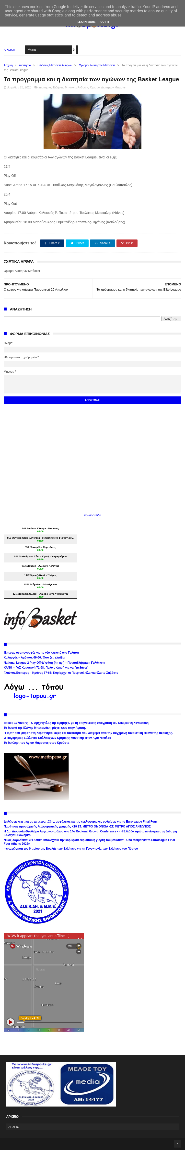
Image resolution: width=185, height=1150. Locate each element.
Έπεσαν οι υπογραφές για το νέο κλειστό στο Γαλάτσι (41, 652)
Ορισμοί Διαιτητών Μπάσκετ (97, 65)
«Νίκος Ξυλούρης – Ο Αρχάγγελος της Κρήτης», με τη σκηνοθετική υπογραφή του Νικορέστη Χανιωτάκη (76, 723)
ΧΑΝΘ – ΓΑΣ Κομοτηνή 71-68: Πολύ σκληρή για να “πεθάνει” (46, 667)
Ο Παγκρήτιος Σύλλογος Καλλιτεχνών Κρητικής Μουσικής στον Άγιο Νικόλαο (57, 738)
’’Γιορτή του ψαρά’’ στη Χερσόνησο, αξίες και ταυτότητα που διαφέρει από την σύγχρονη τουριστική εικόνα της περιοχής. (88, 733)
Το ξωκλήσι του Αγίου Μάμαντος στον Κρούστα (36, 742)
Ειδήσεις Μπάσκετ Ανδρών (54, 65)
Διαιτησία (25, 65)
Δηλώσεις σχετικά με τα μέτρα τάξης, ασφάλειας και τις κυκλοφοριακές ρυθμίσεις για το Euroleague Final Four (80, 821)
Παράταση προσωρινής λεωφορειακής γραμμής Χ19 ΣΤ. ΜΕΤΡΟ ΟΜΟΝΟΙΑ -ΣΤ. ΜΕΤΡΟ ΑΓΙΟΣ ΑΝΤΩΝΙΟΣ (77, 826)
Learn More (87, 22)
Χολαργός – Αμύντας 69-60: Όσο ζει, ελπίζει (34, 657)
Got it (104, 22)
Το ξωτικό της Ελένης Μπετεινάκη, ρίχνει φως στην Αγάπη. (45, 727)
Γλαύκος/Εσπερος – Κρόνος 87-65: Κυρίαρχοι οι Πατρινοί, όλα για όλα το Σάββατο (61, 672)
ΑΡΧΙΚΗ (9, 50)
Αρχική (8, 65)
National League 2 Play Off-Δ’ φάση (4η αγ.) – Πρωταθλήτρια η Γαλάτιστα (54, 662)
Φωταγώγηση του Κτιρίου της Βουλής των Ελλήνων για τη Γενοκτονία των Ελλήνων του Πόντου (71, 848)
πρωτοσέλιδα (92, 515)
